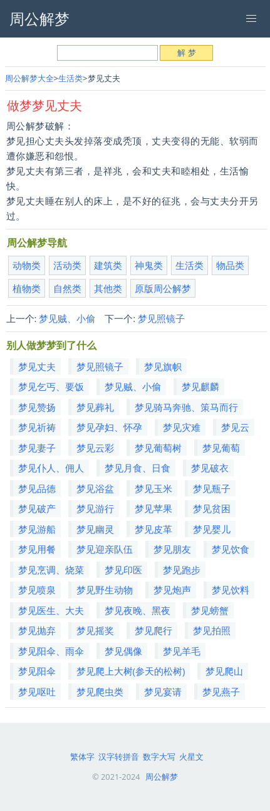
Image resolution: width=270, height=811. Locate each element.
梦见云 (235, 427)
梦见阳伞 (37, 671)
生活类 (70, 78)
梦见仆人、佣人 (51, 467)
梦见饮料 (230, 589)
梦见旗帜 (163, 366)
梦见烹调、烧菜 (51, 569)
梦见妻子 (37, 447)
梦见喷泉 (37, 589)
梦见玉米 (153, 488)
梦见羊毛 (181, 651)
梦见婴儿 (212, 529)
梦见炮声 (172, 589)
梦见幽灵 (95, 529)
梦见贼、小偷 (67, 318)
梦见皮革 (153, 529)
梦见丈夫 (37, 366)
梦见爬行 (153, 630)
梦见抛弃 (37, 630)
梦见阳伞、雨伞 (51, 651)
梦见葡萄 (221, 447)
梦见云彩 (95, 447)
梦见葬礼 (95, 407)
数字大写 (159, 756)
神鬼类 (149, 265)
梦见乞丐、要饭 (51, 386)
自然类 (67, 288)
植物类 (27, 288)
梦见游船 (37, 529)
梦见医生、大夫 (51, 610)
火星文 (191, 756)
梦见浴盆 (95, 488)
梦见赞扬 (37, 407)
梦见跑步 (181, 569)
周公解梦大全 (29, 78)
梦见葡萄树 (158, 447)
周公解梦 (161, 776)
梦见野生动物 (104, 589)
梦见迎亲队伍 (104, 549)
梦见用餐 (37, 549)
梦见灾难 (181, 427)
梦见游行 (95, 508)
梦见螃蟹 (210, 610)
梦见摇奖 (95, 630)
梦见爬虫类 (99, 691)
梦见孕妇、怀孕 (109, 427)
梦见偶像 (123, 651)
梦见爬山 (224, 671)
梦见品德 (37, 488)
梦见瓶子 (212, 488)
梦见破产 (37, 508)
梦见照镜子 (161, 318)
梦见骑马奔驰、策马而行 (186, 407)
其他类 (108, 288)
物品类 (230, 265)
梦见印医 (123, 569)
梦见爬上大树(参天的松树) (130, 671)
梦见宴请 (163, 691)
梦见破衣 (210, 467)
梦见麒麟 (200, 386)
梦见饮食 (230, 549)
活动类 (67, 265)
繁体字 (82, 756)
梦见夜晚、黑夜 (137, 610)
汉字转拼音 (118, 756)
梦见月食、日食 (137, 467)
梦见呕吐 (37, 691)
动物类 (27, 265)
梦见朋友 (172, 549)
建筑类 (108, 265)
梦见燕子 (221, 691)
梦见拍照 (212, 630)
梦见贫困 (212, 508)
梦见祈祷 (37, 427)
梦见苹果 (153, 508)
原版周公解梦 (163, 288)
